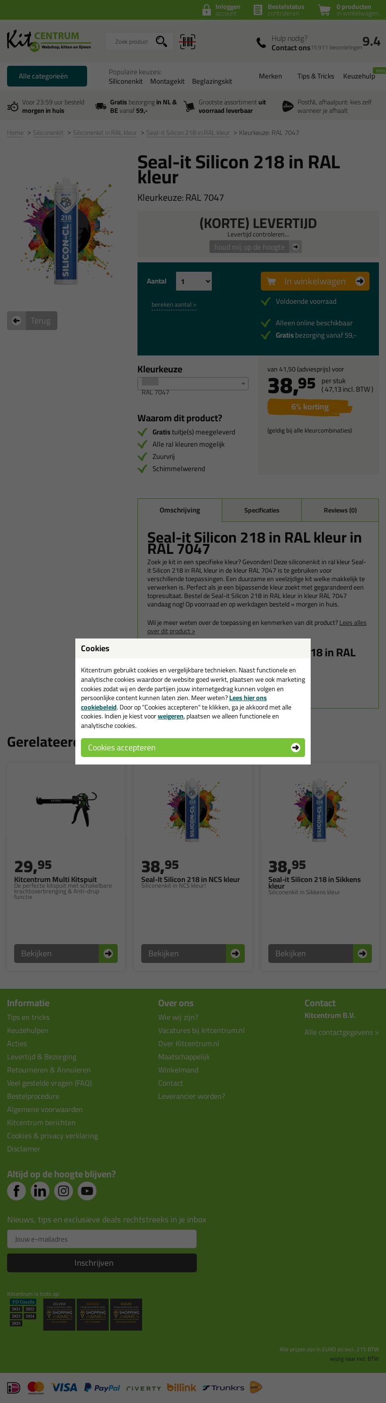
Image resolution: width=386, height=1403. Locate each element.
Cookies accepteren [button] (121, 747)
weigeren (171, 716)
